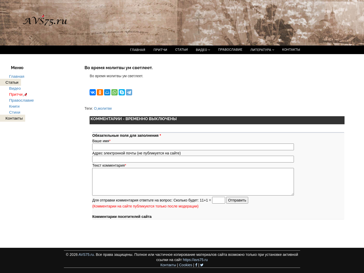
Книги (14, 106)
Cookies (185, 265)
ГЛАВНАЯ (137, 50)
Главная (16, 76)
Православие (21, 100)
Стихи (14, 112)
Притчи (19, 94)
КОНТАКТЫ (291, 49)
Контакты (168, 265)
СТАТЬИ (181, 49)
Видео (15, 88)
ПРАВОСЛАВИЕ (230, 49)
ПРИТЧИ (160, 50)
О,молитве (103, 108)
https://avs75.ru (195, 260)
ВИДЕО (203, 50)
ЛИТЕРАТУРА (262, 50)
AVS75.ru (86, 254)
